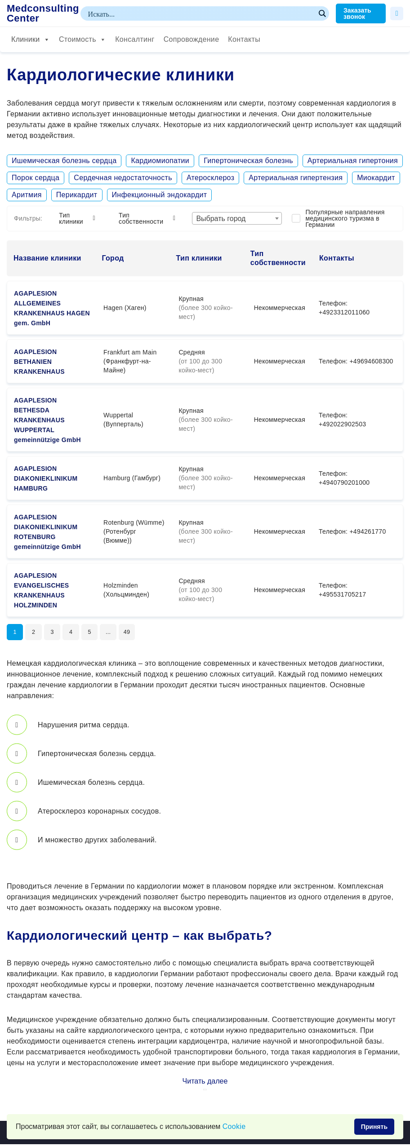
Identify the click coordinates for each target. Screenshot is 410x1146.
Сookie (234, 1126)
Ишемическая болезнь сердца (64, 160)
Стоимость (82, 39)
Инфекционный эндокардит (159, 195)
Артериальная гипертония (353, 160)
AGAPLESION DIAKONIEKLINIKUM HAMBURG (45, 478)
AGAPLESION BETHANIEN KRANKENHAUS (39, 361)
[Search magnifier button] (321, 13)
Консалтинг (134, 39)
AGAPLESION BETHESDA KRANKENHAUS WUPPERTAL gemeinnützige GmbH (47, 420)
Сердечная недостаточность (123, 177)
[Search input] (201, 13)
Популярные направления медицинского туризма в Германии (344, 218)
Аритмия (27, 195)
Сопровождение (191, 39)
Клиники (30, 39)
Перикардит (77, 195)
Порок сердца (35, 177)
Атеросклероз (210, 177)
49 (137, 633)
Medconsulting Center (43, 13)
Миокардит (376, 177)
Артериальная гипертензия (296, 177)
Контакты (244, 39)
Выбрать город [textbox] (220, 218)
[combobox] (237, 218)
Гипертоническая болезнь (248, 160)
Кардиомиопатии (160, 160)
